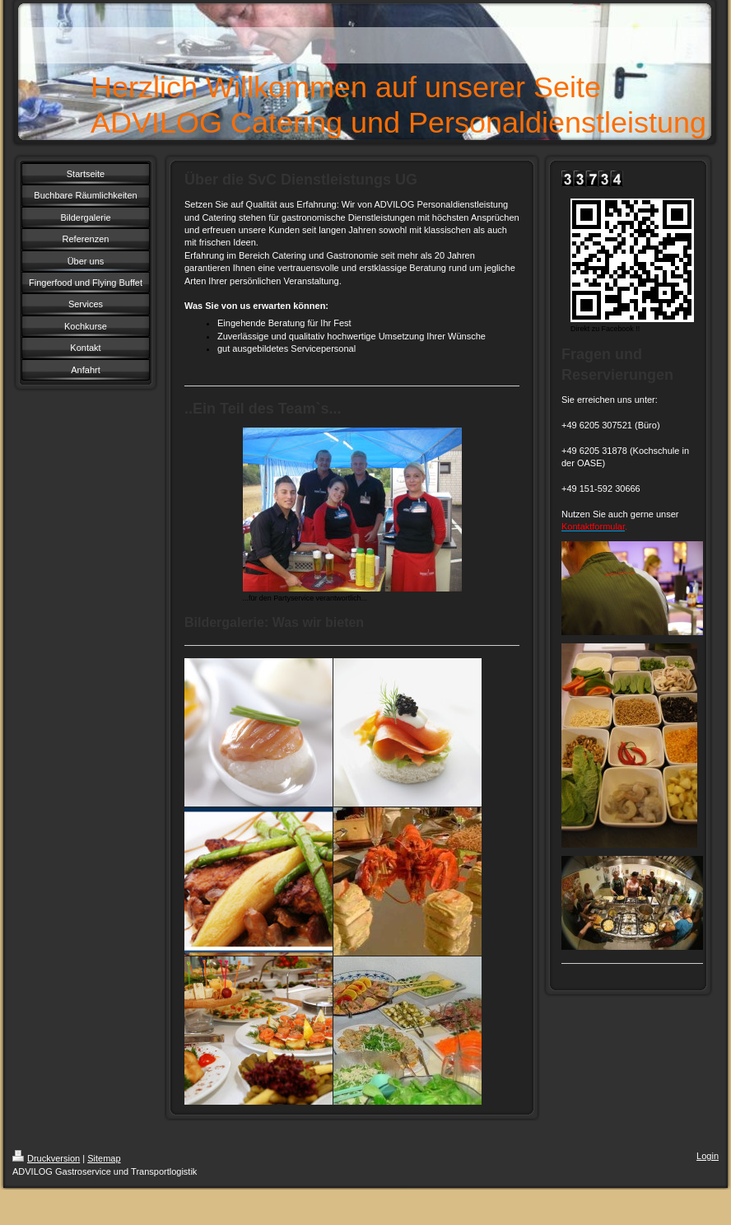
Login (707, 1156)
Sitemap (103, 1158)
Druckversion (46, 1158)
